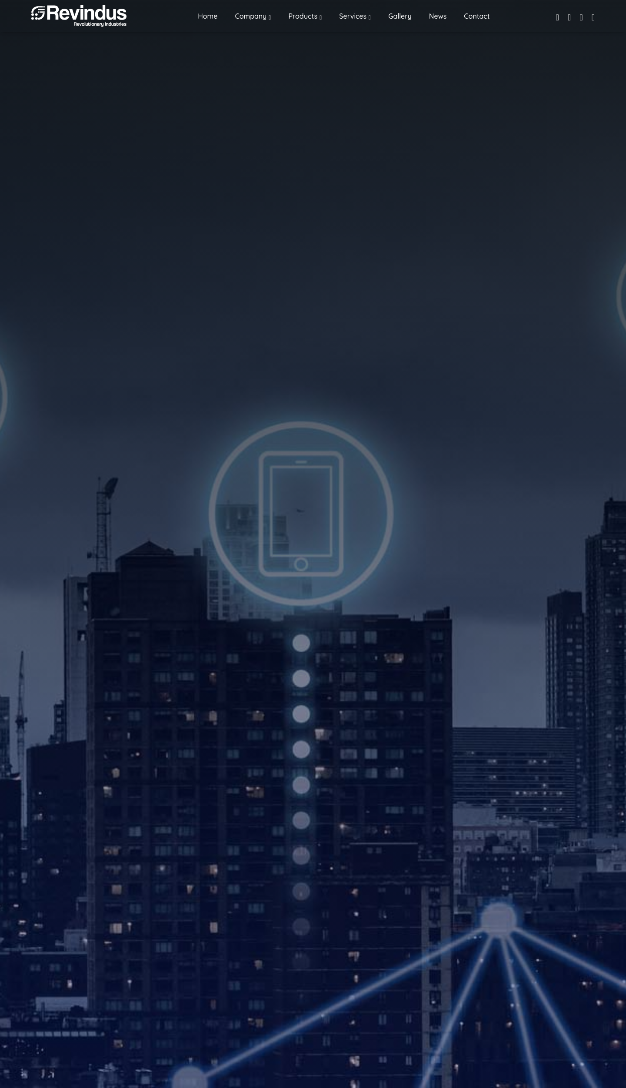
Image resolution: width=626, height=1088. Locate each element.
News (437, 16)
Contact (476, 16)
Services (352, 16)
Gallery (400, 16)
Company (250, 16)
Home (207, 16)
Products (302, 16)
